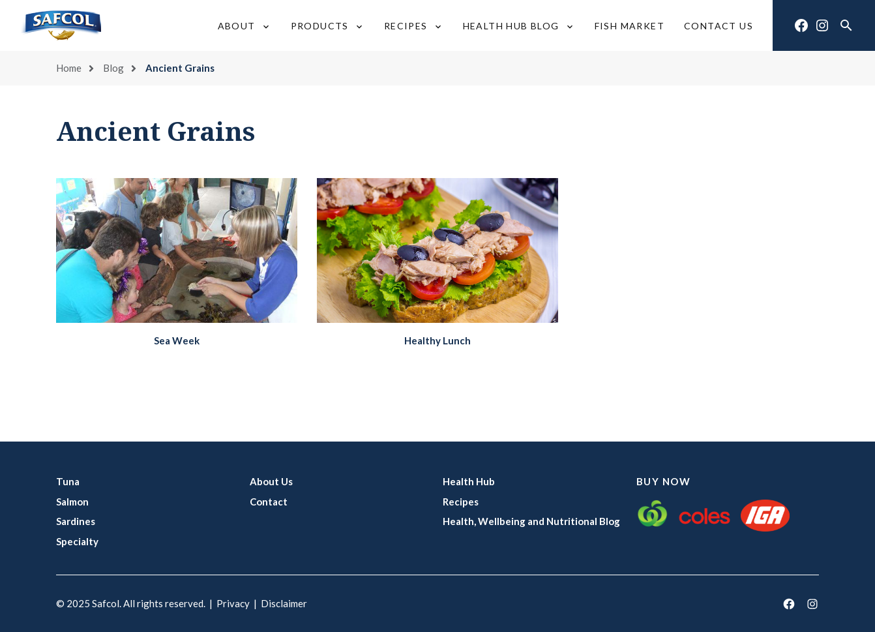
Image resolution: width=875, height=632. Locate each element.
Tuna (68, 481)
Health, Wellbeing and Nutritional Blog (531, 521)
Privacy (233, 603)
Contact (269, 501)
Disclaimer (284, 603)
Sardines (75, 521)
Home (69, 68)
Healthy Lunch (437, 340)
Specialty (77, 541)
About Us (271, 481)
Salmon (72, 501)
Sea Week (177, 340)
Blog (113, 68)
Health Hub (469, 481)
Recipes (461, 501)
